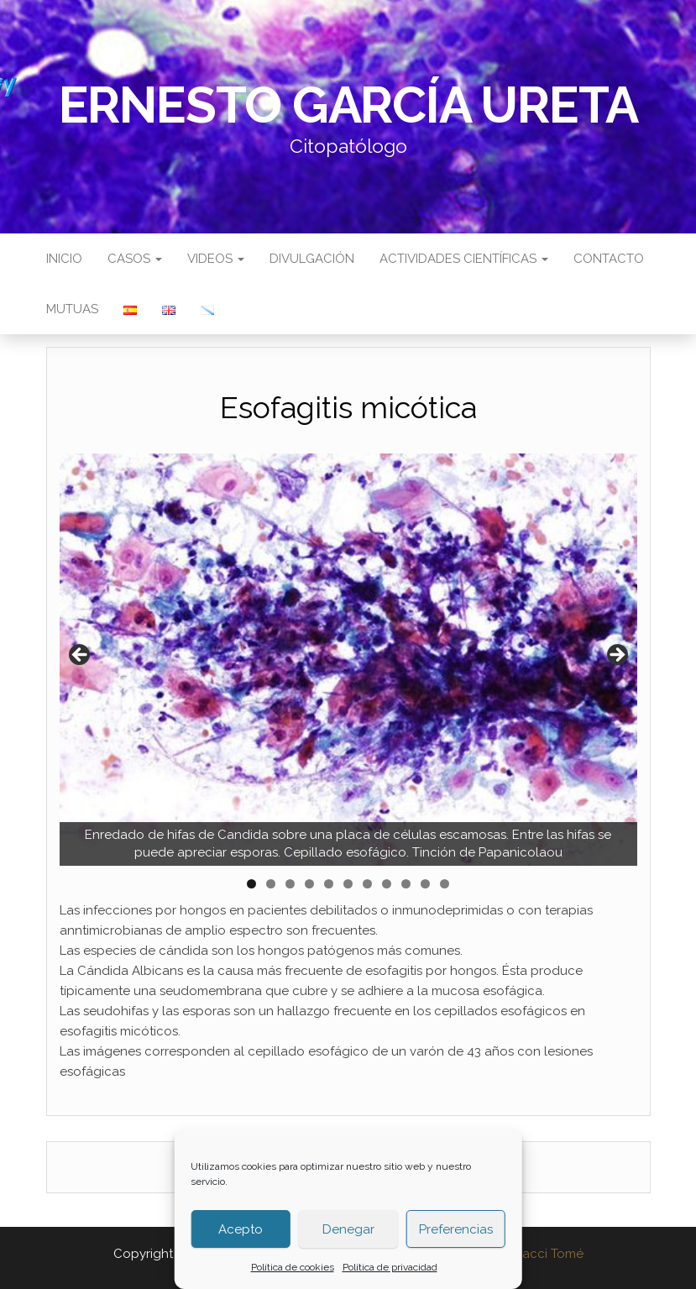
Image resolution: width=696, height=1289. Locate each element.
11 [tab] (446, 883)
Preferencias (456, 1229)
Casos (134, 258)
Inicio (64, 258)
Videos (215, 258)
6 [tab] (348, 883)
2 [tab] (270, 883)
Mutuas (72, 309)
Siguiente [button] (616, 655)
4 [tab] (309, 883)
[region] (348, 660)
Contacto (608, 258)
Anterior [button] (80, 655)
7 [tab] (367, 883)
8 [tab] (386, 883)
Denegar (348, 1229)
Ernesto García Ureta (348, 105)
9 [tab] (406, 883)
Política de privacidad (390, 1267)
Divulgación (312, 258)
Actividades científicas (463, 258)
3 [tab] (290, 883)
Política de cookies (292, 1267)
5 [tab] (328, 883)
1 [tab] (251, 883)
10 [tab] (425, 883)
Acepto (240, 1229)
